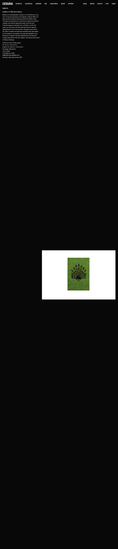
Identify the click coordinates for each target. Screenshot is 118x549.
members (28, 4)
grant (63, 4)
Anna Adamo (18, 12)
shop (85, 4)
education (54, 4)
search (99, 4)
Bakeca (5, 8)
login (113, 4)
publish (38, 4)
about (92, 4)
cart (107, 4)
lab (45, 4)
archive (71, 4)
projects (19, 4)
